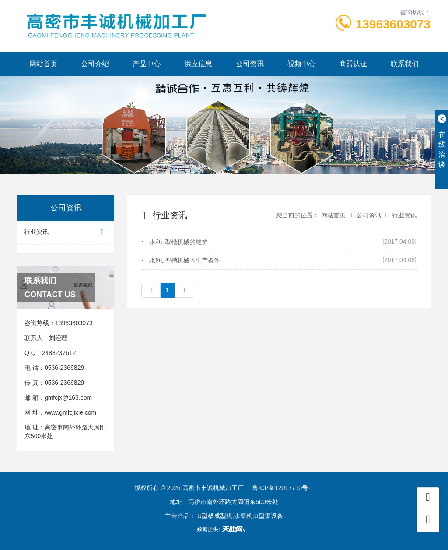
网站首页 (43, 63)
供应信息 (198, 63)
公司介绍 (95, 63)
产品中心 (147, 63)
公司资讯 (250, 63)
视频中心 (301, 63)
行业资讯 (66, 232)
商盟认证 (353, 63)
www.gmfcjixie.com (70, 412)
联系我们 (405, 63)
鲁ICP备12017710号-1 (283, 487)
